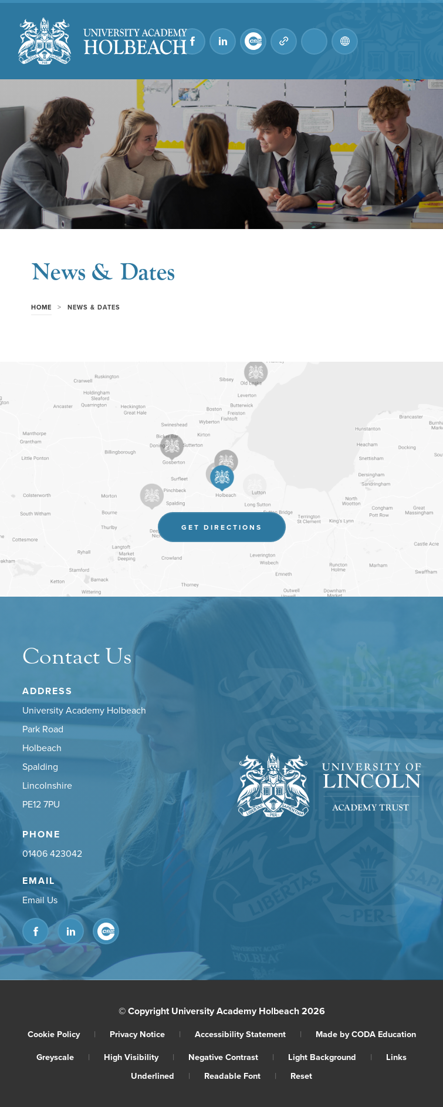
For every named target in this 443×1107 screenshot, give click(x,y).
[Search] (314, 41)
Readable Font (240, 1075)
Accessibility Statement (248, 1034)
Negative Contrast (231, 1057)
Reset (301, 1075)
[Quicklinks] (283, 41)
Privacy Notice (145, 1034)
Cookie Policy (62, 1034)
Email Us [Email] (40, 900)
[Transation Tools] (345, 41)
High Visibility (139, 1057)
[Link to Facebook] (192, 41)
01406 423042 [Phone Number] (52, 853)
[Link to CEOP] (253, 41)
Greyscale (63, 1057)
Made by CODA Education (366, 1034)
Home (41, 307)
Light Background (330, 1057)
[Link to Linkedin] (222, 41)
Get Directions (221, 527)
